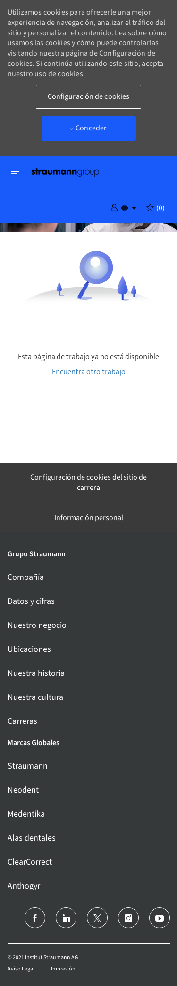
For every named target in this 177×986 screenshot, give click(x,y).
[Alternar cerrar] (15, 173)
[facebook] (35, 917)
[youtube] (159, 917)
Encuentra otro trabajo (89, 372)
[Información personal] (89, 517)
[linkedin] (66, 917)
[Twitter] (97, 917)
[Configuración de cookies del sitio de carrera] (88, 483)
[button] (114, 207)
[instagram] (128, 917)
